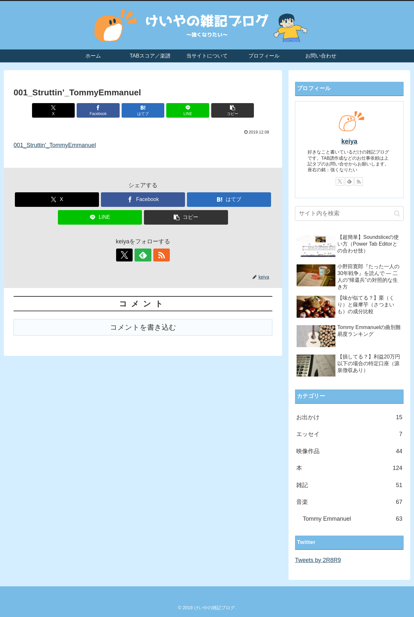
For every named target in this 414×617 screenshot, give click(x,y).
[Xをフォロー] (128, 255)
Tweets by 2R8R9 (318, 560)
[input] (349, 213)
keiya (349, 141)
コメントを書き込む (143, 327)
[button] (230, 110)
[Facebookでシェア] (99, 110)
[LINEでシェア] (186, 110)
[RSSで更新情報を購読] (157, 255)
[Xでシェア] (56, 110)
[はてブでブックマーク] (143, 110)
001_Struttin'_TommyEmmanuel (55, 145)
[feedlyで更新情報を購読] (142, 255)
